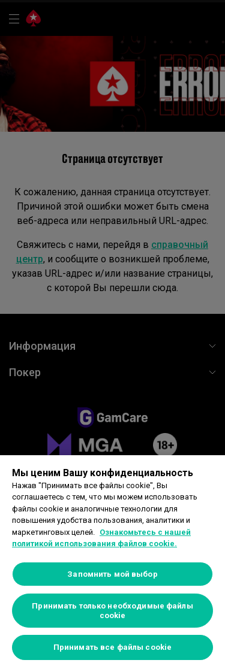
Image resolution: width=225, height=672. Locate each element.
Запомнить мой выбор (112, 574)
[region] (112, 563)
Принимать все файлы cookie (112, 647)
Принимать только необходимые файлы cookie (112, 610)
